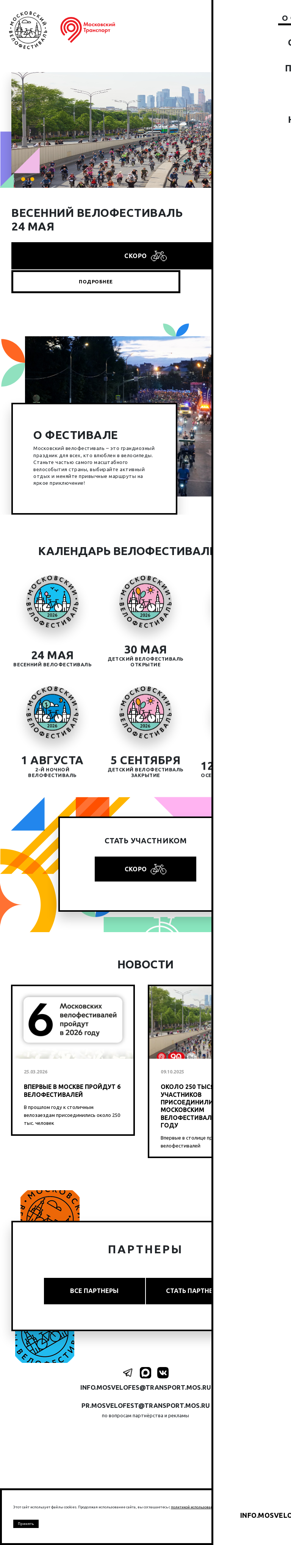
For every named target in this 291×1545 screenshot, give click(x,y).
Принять (27, 1523)
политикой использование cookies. (201, 1505)
